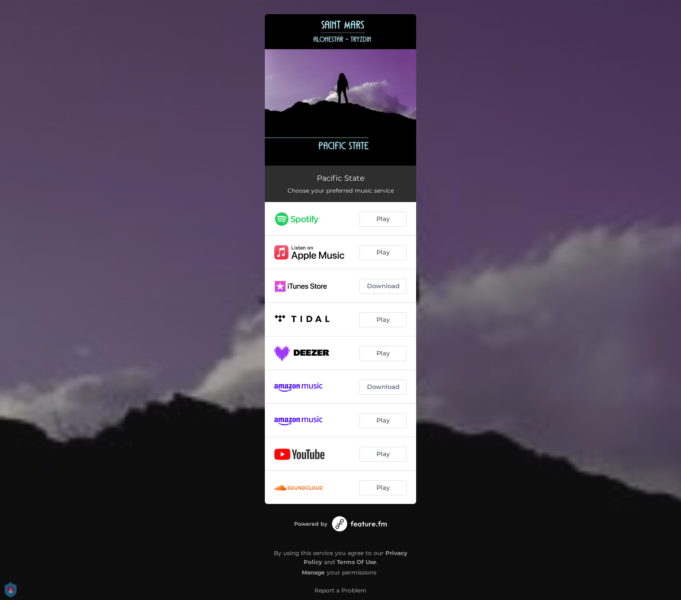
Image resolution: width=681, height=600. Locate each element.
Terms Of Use (356, 561)
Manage (313, 572)
